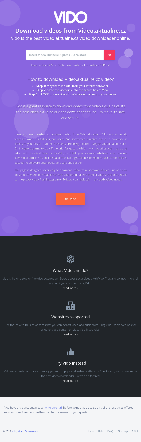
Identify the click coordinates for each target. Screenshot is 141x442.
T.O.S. (135, 431)
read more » (70, 288)
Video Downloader (28, 431)
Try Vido (70, 199)
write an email (53, 407)
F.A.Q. (110, 431)
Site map (123, 431)
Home (90, 431)
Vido (14, 431)
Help (100, 431)
